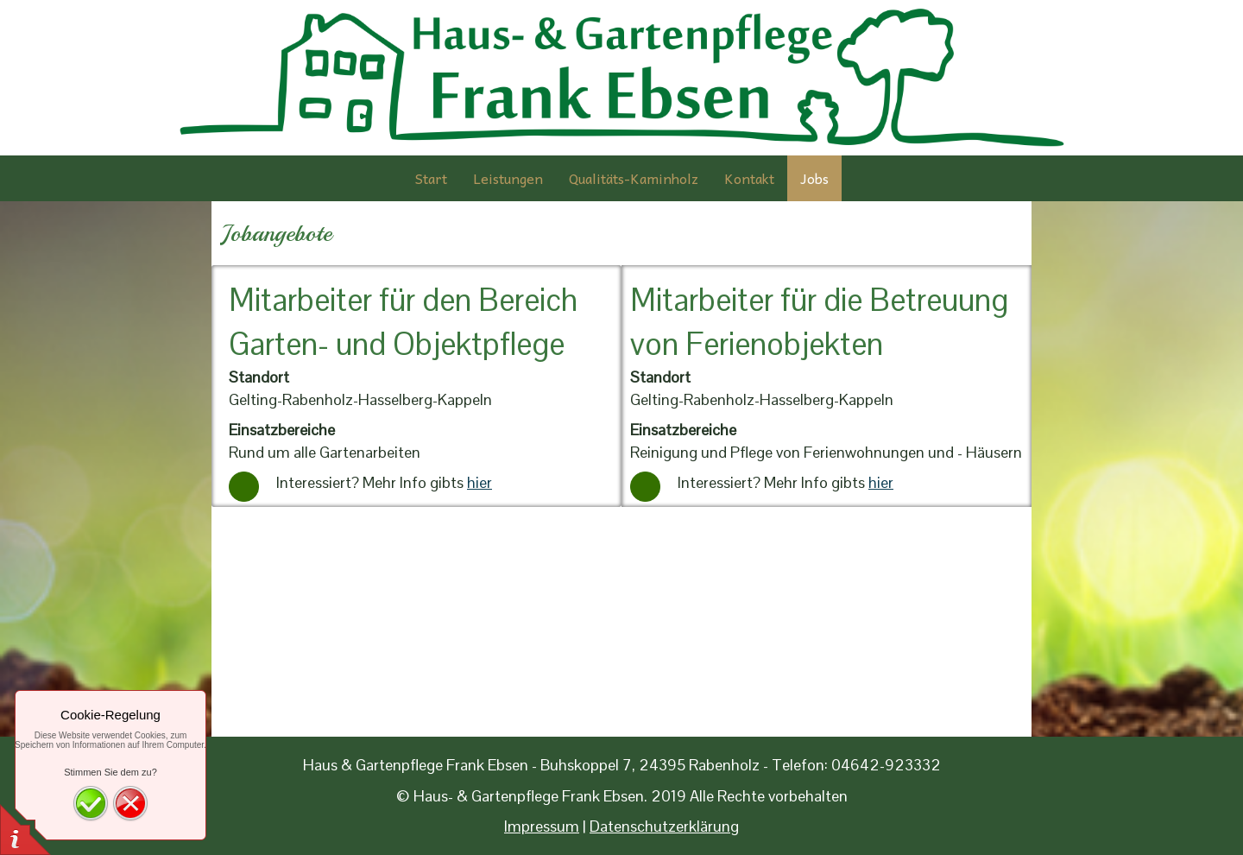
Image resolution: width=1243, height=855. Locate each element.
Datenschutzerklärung (664, 826)
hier (479, 482)
